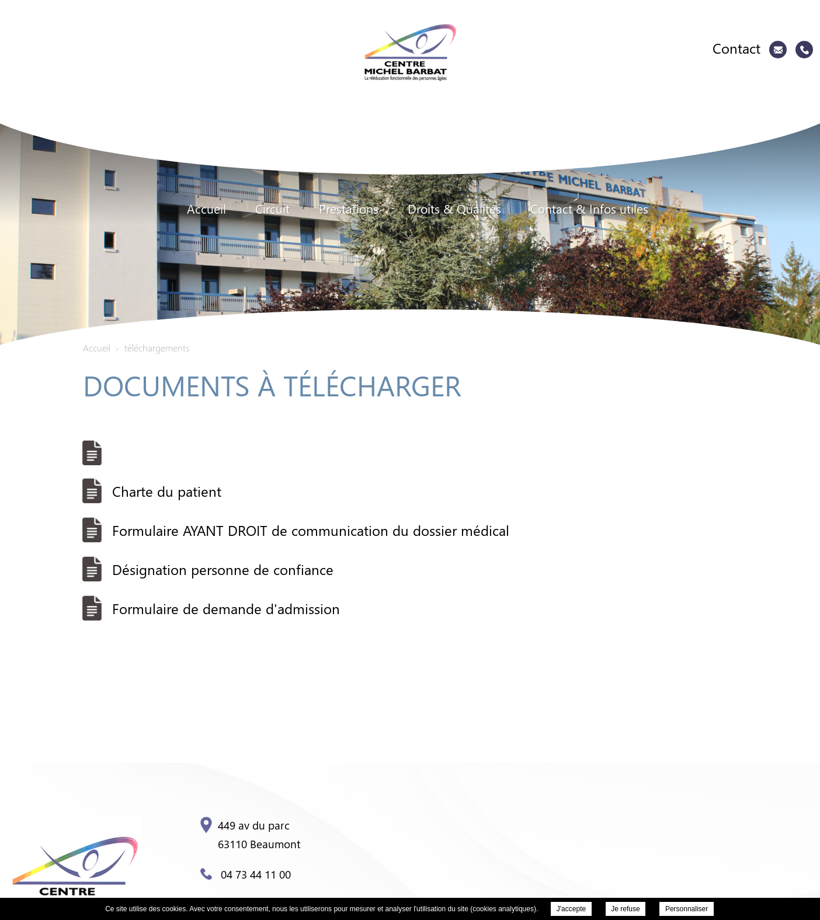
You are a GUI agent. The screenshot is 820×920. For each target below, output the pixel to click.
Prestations (348, 209)
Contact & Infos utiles (589, 209)
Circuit (272, 209)
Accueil (206, 209)
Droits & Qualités (454, 209)
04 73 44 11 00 (245, 873)
